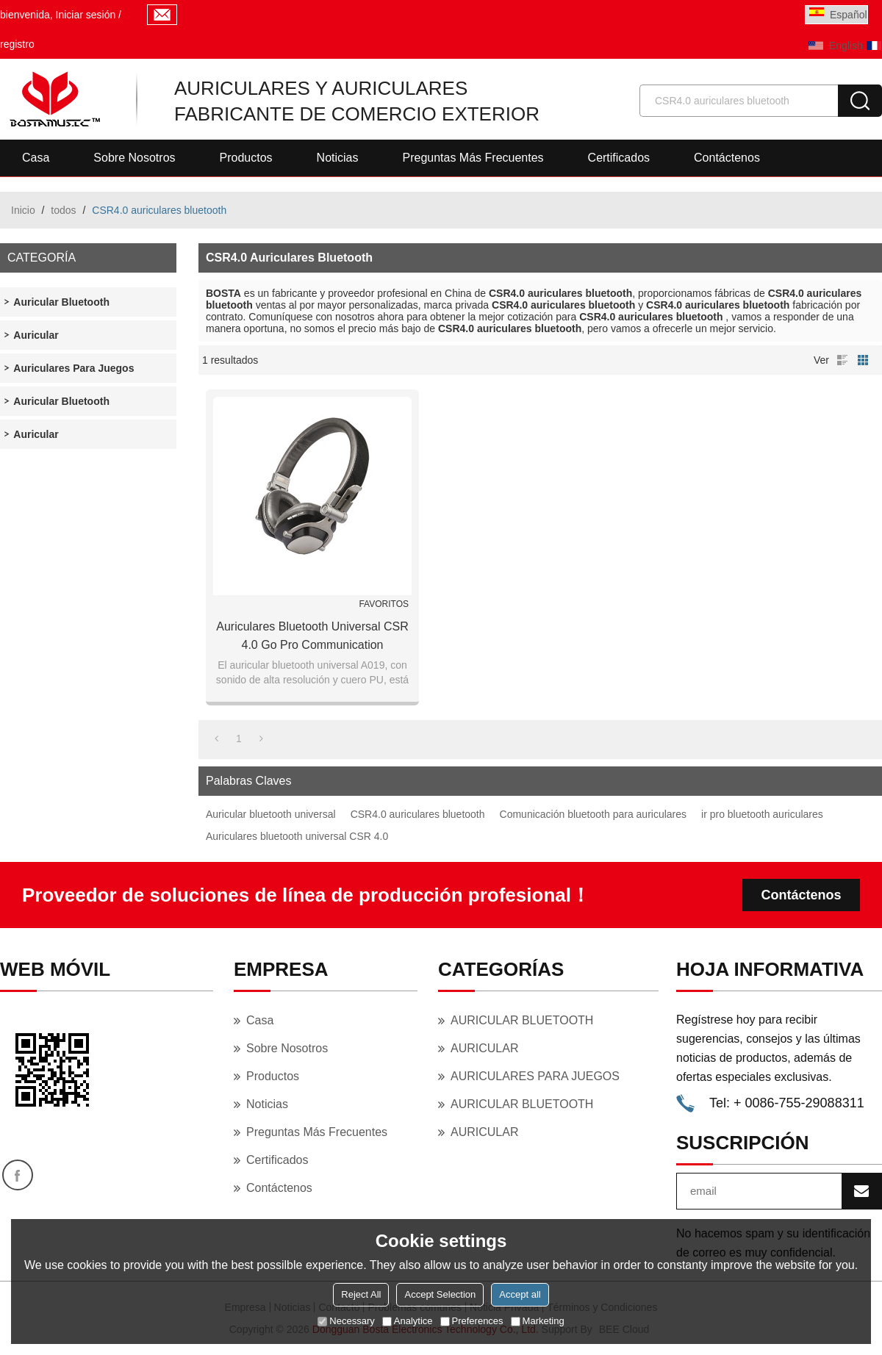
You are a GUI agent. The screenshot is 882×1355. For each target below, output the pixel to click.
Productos (246, 157)
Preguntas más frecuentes (472, 157)
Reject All (361, 1294)
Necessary (346, 1320)
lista (842, 360)
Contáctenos (727, 157)
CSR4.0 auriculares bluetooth (418, 814)
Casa (35, 157)
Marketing (537, 1320)
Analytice (407, 1320)
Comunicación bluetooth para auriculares (593, 814)
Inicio (23, 210)
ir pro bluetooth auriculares (762, 814)
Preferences (471, 1320)
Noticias (338, 157)
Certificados (619, 157)
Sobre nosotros (134, 157)
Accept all (519, 1294)
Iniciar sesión (86, 15)
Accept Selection (440, 1294)
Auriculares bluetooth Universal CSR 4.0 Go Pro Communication (312, 635)
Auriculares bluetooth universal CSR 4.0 (297, 836)
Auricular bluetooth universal (271, 814)
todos (63, 210)
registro (17, 44)
